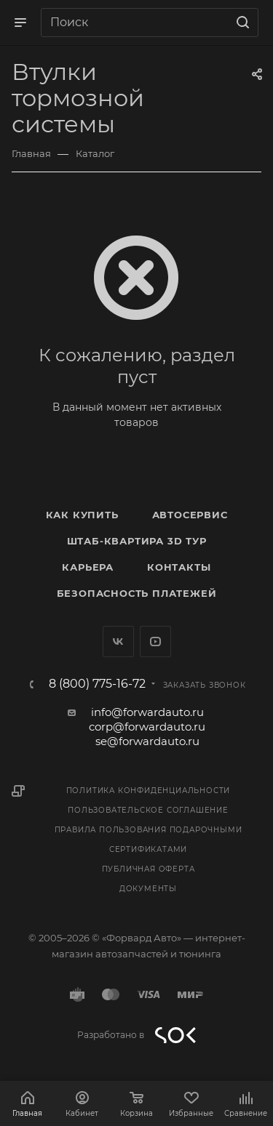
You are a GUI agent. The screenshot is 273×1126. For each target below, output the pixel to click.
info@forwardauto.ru (147, 712)
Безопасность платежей (137, 593)
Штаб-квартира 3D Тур (137, 541)
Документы (148, 888)
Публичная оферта (148, 869)
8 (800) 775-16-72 (97, 684)
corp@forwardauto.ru (147, 726)
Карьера (88, 567)
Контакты (178, 567)
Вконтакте (118, 641)
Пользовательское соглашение (148, 810)
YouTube (155, 641)
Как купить (82, 514)
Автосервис (190, 514)
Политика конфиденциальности (148, 790)
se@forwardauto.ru (147, 741)
